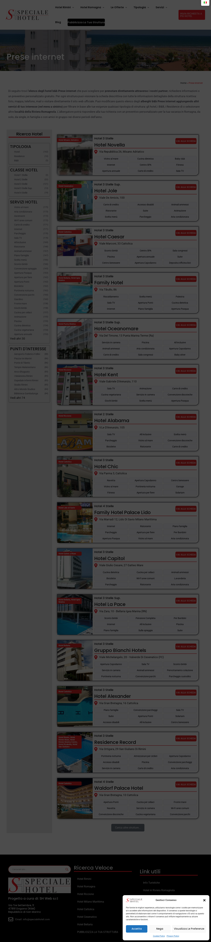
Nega (159, 928)
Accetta (137, 928)
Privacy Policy (173, 936)
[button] (204, 900)
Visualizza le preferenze (189, 928)
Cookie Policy (159, 936)
